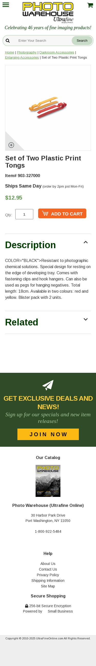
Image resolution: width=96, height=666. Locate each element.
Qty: (8, 215)
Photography (27, 52)
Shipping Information (48, 580)
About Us (48, 564)
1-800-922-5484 (48, 531)
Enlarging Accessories (22, 57)
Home (9, 52)
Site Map (48, 586)
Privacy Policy (48, 575)
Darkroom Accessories (56, 52)
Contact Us (48, 569)
